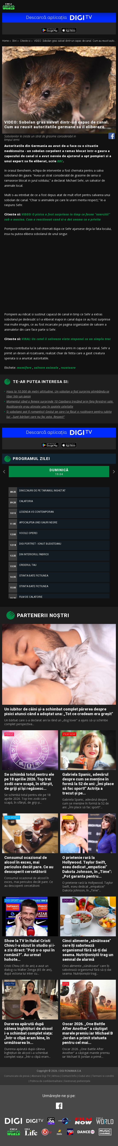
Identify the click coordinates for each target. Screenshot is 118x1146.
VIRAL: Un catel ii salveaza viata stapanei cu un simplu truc (66, 339)
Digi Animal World (8, 6)
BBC (60, 161)
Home (5, 41)
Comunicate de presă (16, 1076)
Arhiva (56, 1076)
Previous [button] (4, 472)
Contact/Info (68, 1076)
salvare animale (46, 368)
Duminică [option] (59, 472)
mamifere (24, 368)
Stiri (14, 41)
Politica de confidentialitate (46, 1081)
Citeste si (25, 41)
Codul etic (84, 1076)
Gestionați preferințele (77, 1081)
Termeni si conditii (103, 1076)
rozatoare (68, 368)
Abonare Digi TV (40, 1076)
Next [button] (114, 472)
